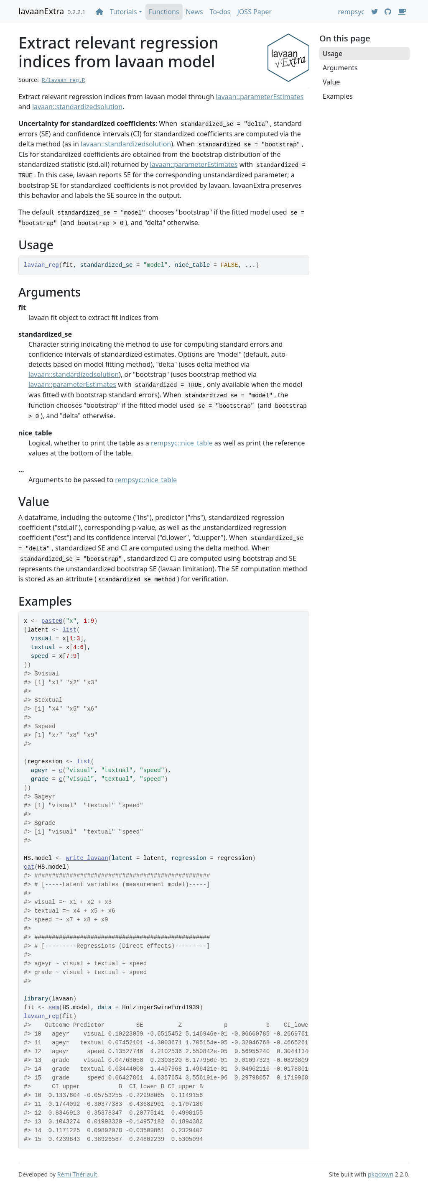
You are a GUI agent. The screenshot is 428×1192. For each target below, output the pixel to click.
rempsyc (351, 11)
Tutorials (123, 11)
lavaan (62, 998)
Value (331, 82)
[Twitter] (374, 12)
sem (53, 1007)
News (194, 11)
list (69, 630)
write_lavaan (87, 858)
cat (29, 867)
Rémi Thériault (77, 1174)
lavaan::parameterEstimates (259, 96)
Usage (332, 53)
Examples (338, 96)
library (36, 998)
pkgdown (380, 1174)
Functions (164, 11)
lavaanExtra (41, 11)
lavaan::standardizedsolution (77, 106)
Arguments (340, 67)
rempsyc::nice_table (182, 443)
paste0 (51, 621)
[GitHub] (388, 12)
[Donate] (402, 12)
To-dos (220, 11)
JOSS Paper (254, 11)
